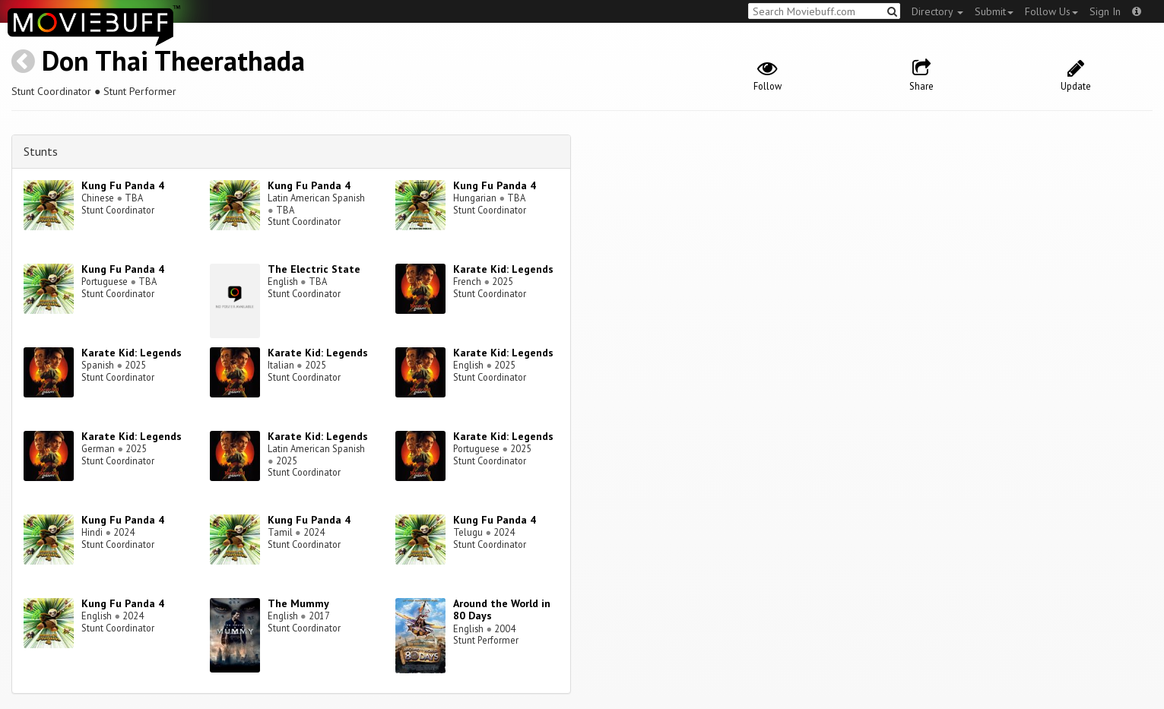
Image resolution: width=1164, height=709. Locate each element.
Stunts (41, 151)
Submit (994, 11)
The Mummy (298, 603)
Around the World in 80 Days (501, 610)
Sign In (1105, 11)
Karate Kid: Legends (503, 269)
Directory (937, 11)
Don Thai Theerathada (173, 60)
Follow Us (1051, 11)
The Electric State (314, 269)
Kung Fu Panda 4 (122, 185)
